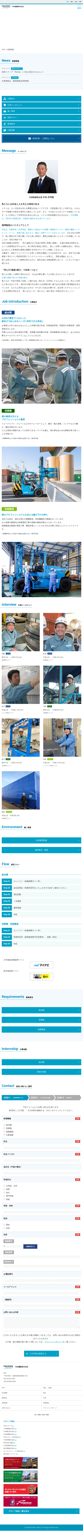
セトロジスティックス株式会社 (13, 1454)
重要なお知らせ (17, 68)
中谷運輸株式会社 (9, 1432)
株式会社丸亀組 (8, 1446)
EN (72, 2)
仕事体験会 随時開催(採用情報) (15, 81)
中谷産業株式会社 (9, 1449)
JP (67, 2)
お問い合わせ (6, 1411)
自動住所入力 (30, 1250)
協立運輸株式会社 (9, 1451)
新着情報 (46, 1406)
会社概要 (4, 1396)
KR (80, 2)
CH (76, 2)
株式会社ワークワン (9, 1457)
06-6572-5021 (10, 1382)
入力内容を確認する (37, 1357)
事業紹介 (4, 1401)
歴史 (44, 1396)
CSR (44, 1401)
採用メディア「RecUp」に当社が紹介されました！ (23, 72)
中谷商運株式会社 (9, 1443)
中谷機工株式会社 (9, 1435)
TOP (3, 1391)
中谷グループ (7, 1429)
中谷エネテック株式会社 (11, 1440)
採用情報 (15, 77)
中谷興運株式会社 (9, 1437)
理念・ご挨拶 (47, 1391)
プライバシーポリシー (53, 1345)
